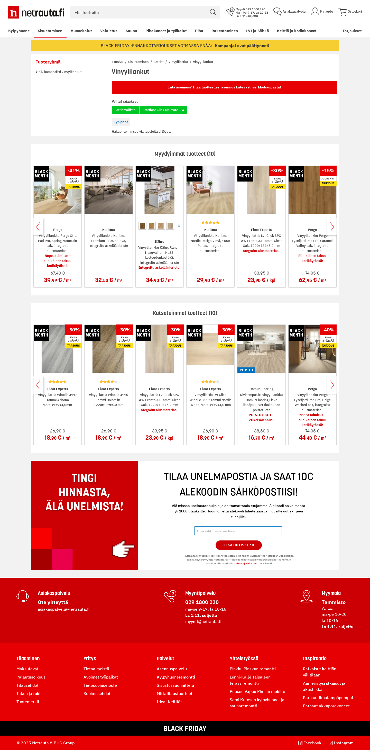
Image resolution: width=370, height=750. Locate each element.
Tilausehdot (27, 685)
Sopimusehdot (97, 693)
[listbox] (159, 225)
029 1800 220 (202, 602)
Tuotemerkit (27, 701)
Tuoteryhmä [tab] (48, 62)
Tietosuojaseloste (100, 685)
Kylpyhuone (19, 30)
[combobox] (145, 12)
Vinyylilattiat (179, 62)
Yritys (90, 658)
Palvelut (165, 658)
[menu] (162, 31)
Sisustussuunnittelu (175, 685)
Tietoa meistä (96, 668)
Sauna (131, 30)
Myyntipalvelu (200, 593)
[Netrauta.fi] (36, 12)
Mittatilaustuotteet (174, 693)
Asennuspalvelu (172, 668)
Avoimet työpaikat (101, 677)
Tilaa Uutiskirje (238, 545)
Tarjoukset (352, 30)
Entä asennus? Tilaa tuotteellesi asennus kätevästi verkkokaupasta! (224, 87)
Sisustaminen (50, 30)
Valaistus (108, 30)
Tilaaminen (28, 658)
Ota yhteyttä (53, 602)
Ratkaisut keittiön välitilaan (319, 671)
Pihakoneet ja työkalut (166, 30)
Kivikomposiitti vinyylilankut (60, 72)
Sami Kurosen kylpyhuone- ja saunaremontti (257, 702)
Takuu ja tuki (28, 693)
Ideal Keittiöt (169, 701)
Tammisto (334, 602)
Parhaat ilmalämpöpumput (328, 697)
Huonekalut (81, 30)
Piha (199, 30)
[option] (142, 226)
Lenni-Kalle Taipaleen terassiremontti (250, 680)
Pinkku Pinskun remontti (253, 668)
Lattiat (159, 62)
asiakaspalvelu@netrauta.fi (64, 609)
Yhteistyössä (244, 658)
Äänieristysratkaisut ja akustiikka (324, 686)
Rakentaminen (224, 30)
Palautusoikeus (30, 677)
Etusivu (118, 62)
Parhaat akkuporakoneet (326, 705)
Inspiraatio (315, 658)
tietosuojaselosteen (246, 563)
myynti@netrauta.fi (203, 621)
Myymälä (331, 593)
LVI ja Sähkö (257, 30)
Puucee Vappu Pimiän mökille (257, 691)
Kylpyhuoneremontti (176, 677)
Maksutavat (27, 668)
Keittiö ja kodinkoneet (297, 30)
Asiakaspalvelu (54, 593)
